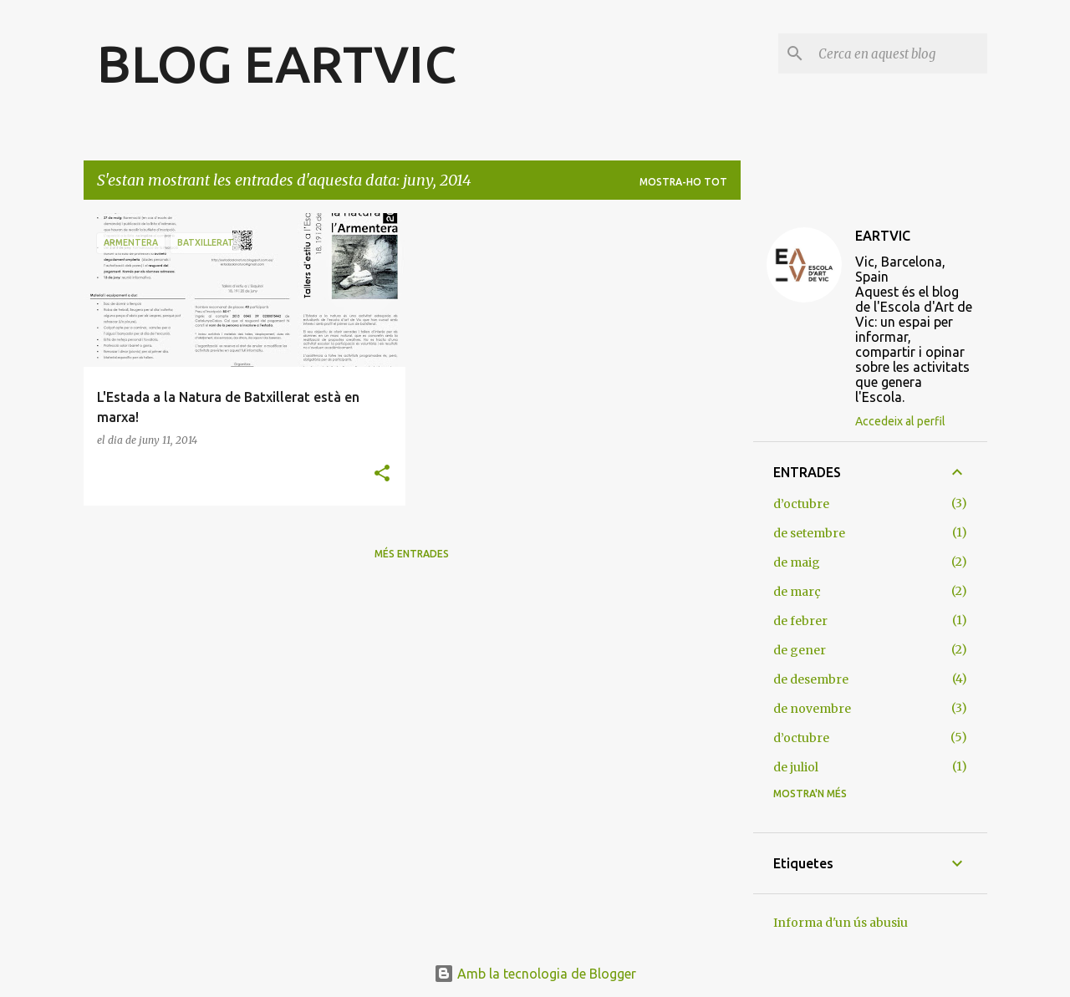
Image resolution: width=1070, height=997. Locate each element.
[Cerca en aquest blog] (899, 53)
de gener (799, 650)
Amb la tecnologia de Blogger (535, 973)
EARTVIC (882, 235)
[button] (382, 474)
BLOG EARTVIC (277, 63)
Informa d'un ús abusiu (840, 922)
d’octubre (801, 503)
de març (797, 591)
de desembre (810, 679)
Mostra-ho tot (683, 181)
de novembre (812, 708)
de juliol (795, 767)
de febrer (800, 620)
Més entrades (411, 553)
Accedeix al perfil (900, 421)
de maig (796, 562)
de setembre (809, 533)
